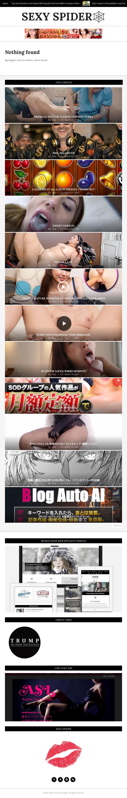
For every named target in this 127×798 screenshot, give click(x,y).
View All (118, 525)
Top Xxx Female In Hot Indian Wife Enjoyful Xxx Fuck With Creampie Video (59, 3)
